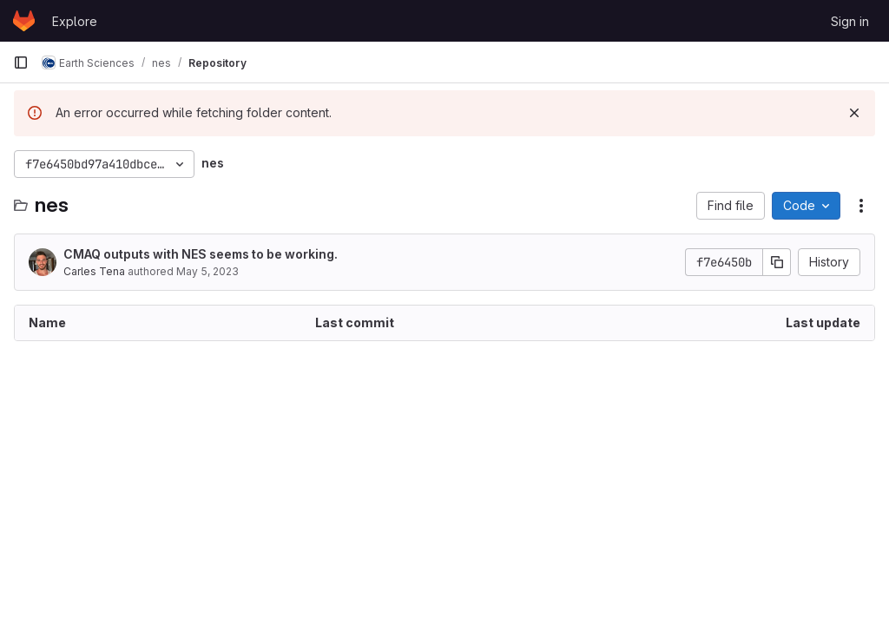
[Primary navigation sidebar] (21, 62)
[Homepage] (24, 21)
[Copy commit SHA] (777, 262)
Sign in (850, 21)
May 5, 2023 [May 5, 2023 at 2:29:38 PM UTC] (207, 271)
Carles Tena (94, 271)
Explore (74, 21)
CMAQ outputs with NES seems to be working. (200, 254)
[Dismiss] (854, 112)
